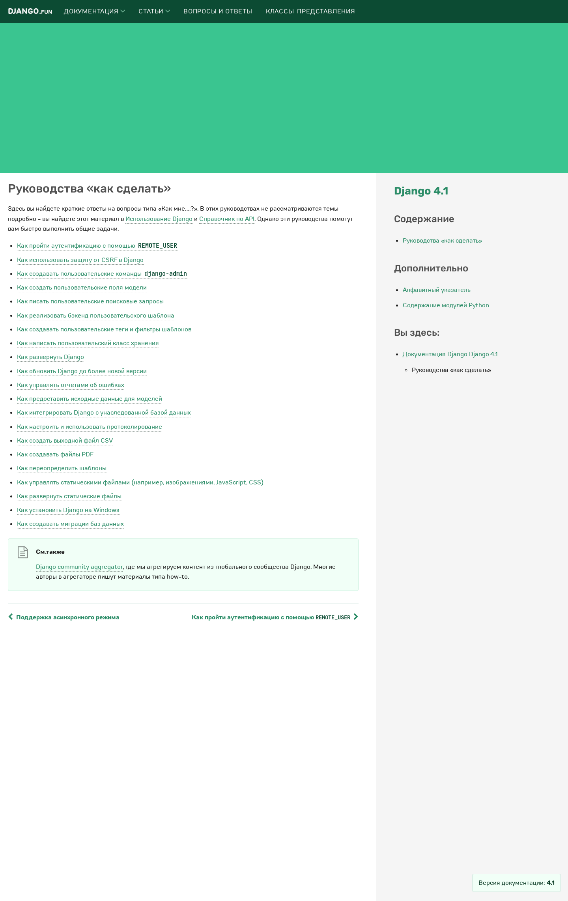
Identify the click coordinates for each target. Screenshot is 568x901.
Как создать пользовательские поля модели (82, 287)
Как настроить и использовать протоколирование (89, 426)
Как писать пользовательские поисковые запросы (90, 301)
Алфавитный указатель (437, 290)
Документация (94, 11)
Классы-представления (310, 11)
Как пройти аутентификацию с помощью (97, 245)
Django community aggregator (79, 567)
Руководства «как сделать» (442, 240)
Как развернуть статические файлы (69, 496)
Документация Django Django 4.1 (450, 354)
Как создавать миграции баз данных (70, 524)
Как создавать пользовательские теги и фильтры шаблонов (104, 329)
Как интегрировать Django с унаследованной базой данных (104, 412)
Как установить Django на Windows (68, 510)
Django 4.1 (421, 191)
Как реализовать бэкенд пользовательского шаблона (95, 315)
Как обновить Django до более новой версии (82, 371)
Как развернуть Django (50, 357)
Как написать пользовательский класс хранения (88, 343)
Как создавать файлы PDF (55, 454)
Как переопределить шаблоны (61, 468)
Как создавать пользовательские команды (102, 274)
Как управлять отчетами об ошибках (70, 385)
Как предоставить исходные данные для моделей (89, 398)
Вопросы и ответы (217, 11)
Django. (30, 11)
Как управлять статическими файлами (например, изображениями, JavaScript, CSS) (140, 482)
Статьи (154, 11)
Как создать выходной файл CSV (65, 440)
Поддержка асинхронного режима (64, 617)
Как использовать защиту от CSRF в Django (80, 260)
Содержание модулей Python (446, 305)
